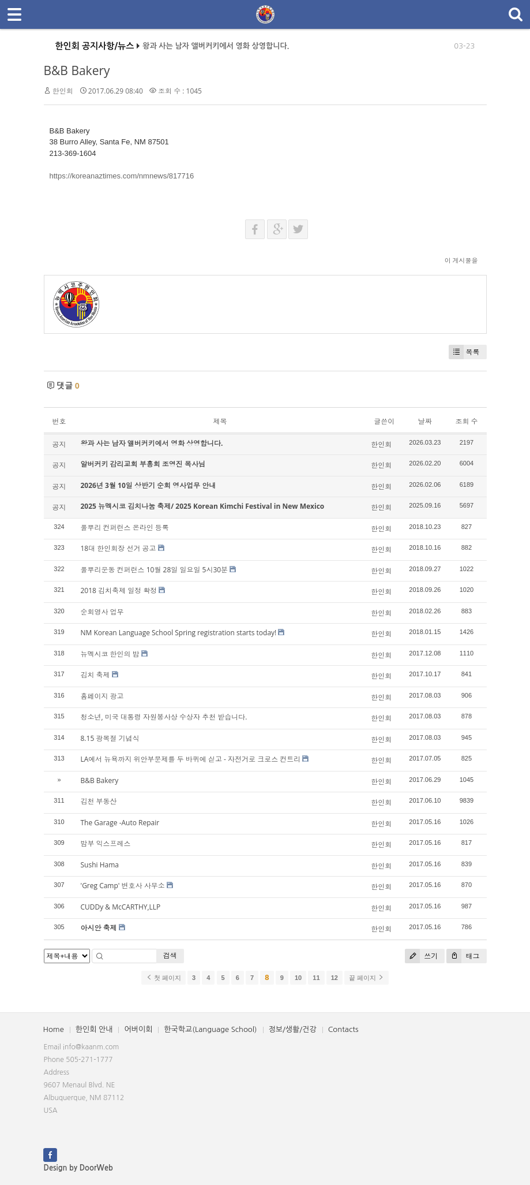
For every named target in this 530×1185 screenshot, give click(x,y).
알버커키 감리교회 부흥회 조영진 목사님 (143, 464)
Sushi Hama (100, 865)
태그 (462, 956)
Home (53, 1029)
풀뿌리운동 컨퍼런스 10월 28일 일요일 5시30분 (154, 570)
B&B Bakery (77, 70)
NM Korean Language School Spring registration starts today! (179, 633)
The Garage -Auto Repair (120, 823)
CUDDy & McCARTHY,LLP (121, 907)
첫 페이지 (163, 977)
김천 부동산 (99, 801)
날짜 (425, 421)
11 (316, 977)
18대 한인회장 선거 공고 (118, 548)
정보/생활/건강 (293, 1029)
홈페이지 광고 (102, 696)
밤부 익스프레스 (106, 843)
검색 (170, 955)
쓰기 (421, 956)
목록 (464, 352)
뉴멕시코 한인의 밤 (110, 654)
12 (334, 977)
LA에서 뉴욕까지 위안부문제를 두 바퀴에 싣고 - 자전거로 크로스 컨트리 (191, 759)
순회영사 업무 (102, 612)
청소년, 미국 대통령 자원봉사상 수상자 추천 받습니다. (164, 717)
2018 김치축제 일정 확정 (119, 590)
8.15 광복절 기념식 (110, 738)
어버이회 (138, 1029)
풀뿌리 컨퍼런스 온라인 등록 (125, 527)
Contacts (343, 1029)
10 (298, 977)
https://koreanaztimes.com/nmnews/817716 (122, 176)
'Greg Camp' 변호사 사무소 (123, 885)
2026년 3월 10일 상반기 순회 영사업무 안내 (148, 485)
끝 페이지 (366, 977)
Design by (78, 1168)
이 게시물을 (461, 260)
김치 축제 (95, 675)
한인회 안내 (94, 1029)
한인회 (62, 91)
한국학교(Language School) (210, 1029)
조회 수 (466, 421)
